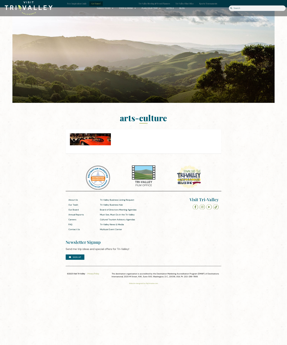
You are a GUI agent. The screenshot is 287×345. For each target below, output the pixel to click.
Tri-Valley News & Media (112, 224)
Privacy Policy (93, 274)
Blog (182, 8)
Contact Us (74, 229)
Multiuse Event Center (111, 229)
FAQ (70, 224)
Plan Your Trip (151, 8)
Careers (72, 219)
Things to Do (105, 8)
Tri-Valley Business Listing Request (117, 199)
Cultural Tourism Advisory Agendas (117, 219)
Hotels (170, 8)
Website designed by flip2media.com (143, 283)
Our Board (73, 209)
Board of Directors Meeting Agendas (118, 209)
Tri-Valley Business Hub (111, 204)
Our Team (73, 204)
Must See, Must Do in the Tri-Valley (117, 214)
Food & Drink (127, 8)
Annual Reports (76, 214)
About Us (73, 199)
